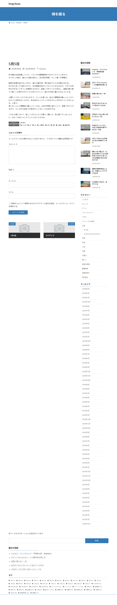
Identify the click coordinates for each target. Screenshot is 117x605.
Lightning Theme (59, 601)
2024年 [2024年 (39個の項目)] (24, 586)
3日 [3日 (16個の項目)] (43, 580)
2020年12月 (86, 524)
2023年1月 (85, 415)
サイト (11, 192)
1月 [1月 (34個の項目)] (20, 580)
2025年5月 (85, 319)
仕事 (48, 125)
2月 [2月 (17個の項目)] (36, 580)
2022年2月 (85, 463)
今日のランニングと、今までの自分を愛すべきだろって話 (99, 127)
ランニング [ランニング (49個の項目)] (78, 586)
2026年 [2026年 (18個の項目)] (44, 586)
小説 (83, 247)
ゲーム (84, 208)
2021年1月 (85, 519)
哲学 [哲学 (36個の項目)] (21, 590)
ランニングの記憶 (88, 221)
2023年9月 (85, 384)
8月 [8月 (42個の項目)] (20, 583)
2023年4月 (85, 406)
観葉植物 (67, 125)
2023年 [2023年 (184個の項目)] (14, 586)
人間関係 (41, 125)
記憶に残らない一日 (99, 94)
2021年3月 (85, 511)
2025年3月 (85, 328)
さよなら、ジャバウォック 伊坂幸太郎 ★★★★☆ (99, 72)
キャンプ (85, 204)
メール (12, 181)
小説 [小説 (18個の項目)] (39, 590)
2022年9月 (85, 432)
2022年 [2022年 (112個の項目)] (97, 583)
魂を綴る (23, 122)
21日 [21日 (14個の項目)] (62, 583)
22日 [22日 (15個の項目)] (70, 583)
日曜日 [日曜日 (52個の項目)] (60, 590)
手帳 (83, 251)
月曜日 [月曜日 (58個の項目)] (70, 590)
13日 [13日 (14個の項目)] (45, 583)
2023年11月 (86, 376)
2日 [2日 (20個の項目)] (28, 580)
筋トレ (84, 260)
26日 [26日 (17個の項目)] (87, 583)
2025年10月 (86, 302)
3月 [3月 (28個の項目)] (51, 580)
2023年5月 (85, 402)
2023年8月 (85, 389)
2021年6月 (85, 498)
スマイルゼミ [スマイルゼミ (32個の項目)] (56, 586)
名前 (11, 170)
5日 (30, 125)
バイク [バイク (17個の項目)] (68, 586)
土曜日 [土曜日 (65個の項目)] (30, 590)
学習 (83, 242)
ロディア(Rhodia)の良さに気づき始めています (99, 141)
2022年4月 (85, 454)
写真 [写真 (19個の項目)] (13, 590)
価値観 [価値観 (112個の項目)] (98, 586)
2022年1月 (85, 467)
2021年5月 (85, 502)
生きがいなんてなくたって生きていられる (27, 565)
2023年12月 (86, 371)
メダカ (84, 217)
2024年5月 (85, 363)
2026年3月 (85, 289)
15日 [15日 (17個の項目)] (53, 583)
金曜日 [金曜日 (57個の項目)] (35, 593)
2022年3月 (85, 458)
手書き (84, 255)
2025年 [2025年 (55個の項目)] (34, 586)
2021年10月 (86, 480)
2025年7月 (85, 311)
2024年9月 (85, 345)
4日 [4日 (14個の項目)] (59, 580)
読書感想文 (86, 273)
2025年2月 (85, 332)
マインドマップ (87, 213)
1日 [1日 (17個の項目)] (12, 580)
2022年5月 (85, 450)
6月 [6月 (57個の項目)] (91, 580)
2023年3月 (85, 411)
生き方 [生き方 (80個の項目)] (13, 593)
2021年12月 (86, 472)
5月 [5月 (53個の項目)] (83, 580)
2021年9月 (85, 484)
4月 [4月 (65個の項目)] (67, 580)
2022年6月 (85, 445)
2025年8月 (85, 306)
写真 (83, 238)
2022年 (24, 125)
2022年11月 (86, 424)
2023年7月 (85, 393)
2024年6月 (85, 358)
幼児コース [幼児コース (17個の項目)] (49, 590)
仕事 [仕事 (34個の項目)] (89, 586)
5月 (35, 125)
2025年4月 (85, 323)
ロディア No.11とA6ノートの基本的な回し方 (28, 557)
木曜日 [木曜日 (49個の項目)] (79, 590)
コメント (13, 144)
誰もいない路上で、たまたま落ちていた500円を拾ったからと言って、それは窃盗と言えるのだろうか (100, 156)
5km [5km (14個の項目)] (75, 580)
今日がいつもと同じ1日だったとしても (26, 569)
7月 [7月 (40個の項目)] (12, 583)
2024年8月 (85, 350)
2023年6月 (85, 398)
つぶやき (85, 199)
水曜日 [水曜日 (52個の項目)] (89, 590)
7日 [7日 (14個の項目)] (98, 580)
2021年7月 (85, 493)
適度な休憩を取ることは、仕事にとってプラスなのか (99, 171)
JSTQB (86, 230)
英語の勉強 (86, 264)
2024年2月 (85, 367)
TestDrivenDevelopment (92, 234)
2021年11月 (86, 476)
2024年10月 (86, 341)
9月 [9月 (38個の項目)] (28, 583)
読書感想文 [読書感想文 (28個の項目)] (24, 593)
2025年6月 (85, 315)
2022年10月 (86, 428)
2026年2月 (85, 293)
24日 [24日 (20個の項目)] (79, 583)
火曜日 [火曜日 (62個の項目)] (98, 590)
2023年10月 (86, 380)
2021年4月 (85, 506)
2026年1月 (85, 297)
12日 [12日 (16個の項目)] (36, 583)
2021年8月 (85, 489)
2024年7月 (85, 354)
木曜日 (60, 125)
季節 (53, 125)
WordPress (49, 601)
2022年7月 (85, 441)
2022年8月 (85, 437)
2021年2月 (85, 515)
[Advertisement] (58, 40)
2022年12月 (86, 419)
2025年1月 (85, 337)
